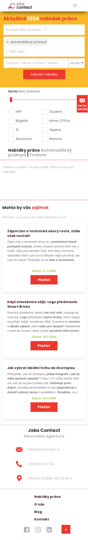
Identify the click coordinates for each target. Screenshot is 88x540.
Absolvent (24, 139)
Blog (38, 511)
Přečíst (44, 279)
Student (55, 111)
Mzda (13, 91)
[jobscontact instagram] (38, 529)
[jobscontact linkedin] (49, 529)
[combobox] (44, 29)
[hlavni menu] (75, 5)
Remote (55, 139)
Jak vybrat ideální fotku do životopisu (41, 368)
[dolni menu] (65, 529)
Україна (55, 129)
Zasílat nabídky (82, 104)
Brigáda (22, 120)
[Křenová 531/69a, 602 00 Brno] (44, 478)
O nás (39, 504)
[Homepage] (20, 5)
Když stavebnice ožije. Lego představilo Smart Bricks (42, 304)
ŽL (17, 129)
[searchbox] (41, 29)
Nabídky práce (47, 496)
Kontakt (41, 519)
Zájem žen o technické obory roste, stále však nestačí (43, 233)
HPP (19, 111)
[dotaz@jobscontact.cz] (44, 449)
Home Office (59, 120)
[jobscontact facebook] (26, 529)
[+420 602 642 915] (44, 464)
